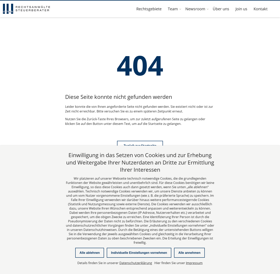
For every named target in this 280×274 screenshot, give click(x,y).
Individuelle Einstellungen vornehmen (139, 252)
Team (173, 8)
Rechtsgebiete (149, 8)
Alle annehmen (189, 252)
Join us (241, 8)
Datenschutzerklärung (135, 263)
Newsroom (195, 8)
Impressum (194, 263)
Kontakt (261, 8)
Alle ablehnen (90, 252)
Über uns (221, 8)
